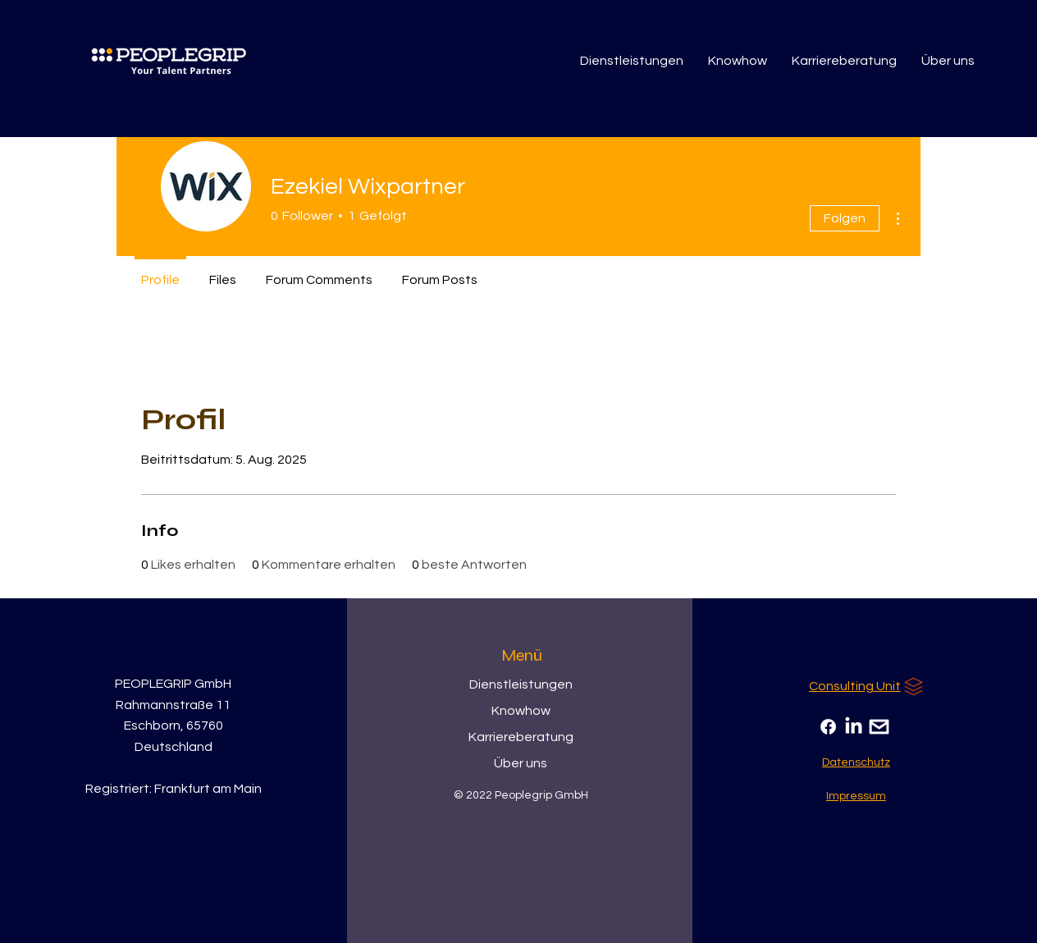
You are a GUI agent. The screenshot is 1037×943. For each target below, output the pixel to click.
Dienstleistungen (521, 684)
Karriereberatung (520, 737)
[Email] (879, 726)
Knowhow (520, 710)
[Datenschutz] (856, 762)
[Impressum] (856, 796)
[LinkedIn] (853, 726)
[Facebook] (828, 726)
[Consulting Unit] (867, 686)
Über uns (520, 763)
